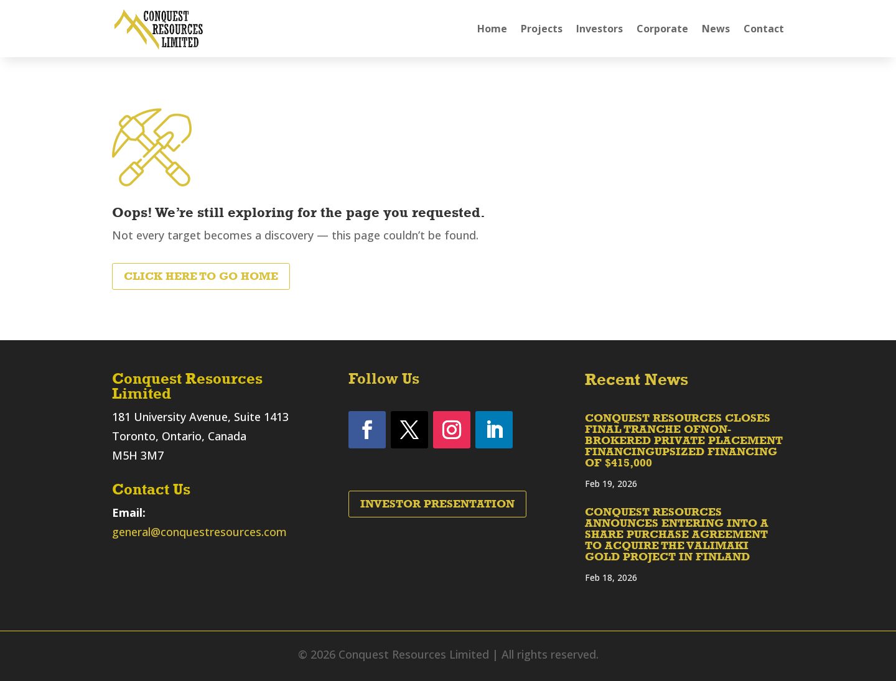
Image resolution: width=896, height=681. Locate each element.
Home (492, 28)
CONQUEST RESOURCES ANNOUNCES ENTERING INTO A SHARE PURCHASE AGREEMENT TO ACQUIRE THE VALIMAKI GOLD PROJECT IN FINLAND (676, 534)
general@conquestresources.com (199, 531)
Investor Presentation (437, 504)
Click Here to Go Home (201, 276)
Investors (599, 28)
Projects (541, 28)
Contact (764, 28)
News (716, 28)
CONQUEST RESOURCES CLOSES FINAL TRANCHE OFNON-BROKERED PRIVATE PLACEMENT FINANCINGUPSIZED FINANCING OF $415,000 (684, 440)
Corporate (662, 28)
